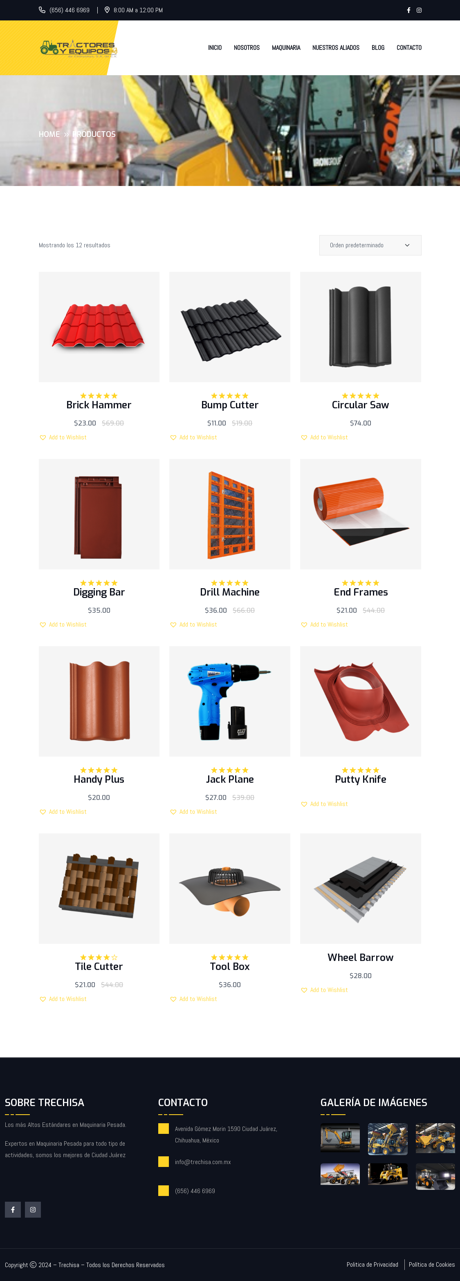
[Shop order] (370, 245)
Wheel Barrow (361, 957)
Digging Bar (99, 592)
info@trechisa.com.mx (203, 1162)
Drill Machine (230, 592)
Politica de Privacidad (372, 1264)
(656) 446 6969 (69, 10)
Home (49, 134)
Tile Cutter (99, 966)
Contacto (409, 47)
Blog (378, 47)
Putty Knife (360, 779)
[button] (63, 437)
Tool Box (230, 966)
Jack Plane (230, 779)
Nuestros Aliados (335, 47)
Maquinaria (286, 47)
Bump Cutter (230, 405)
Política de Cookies (432, 1264)
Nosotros (247, 47)
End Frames (361, 592)
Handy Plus (99, 779)
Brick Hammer (99, 405)
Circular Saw (360, 405)
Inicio (215, 47)
